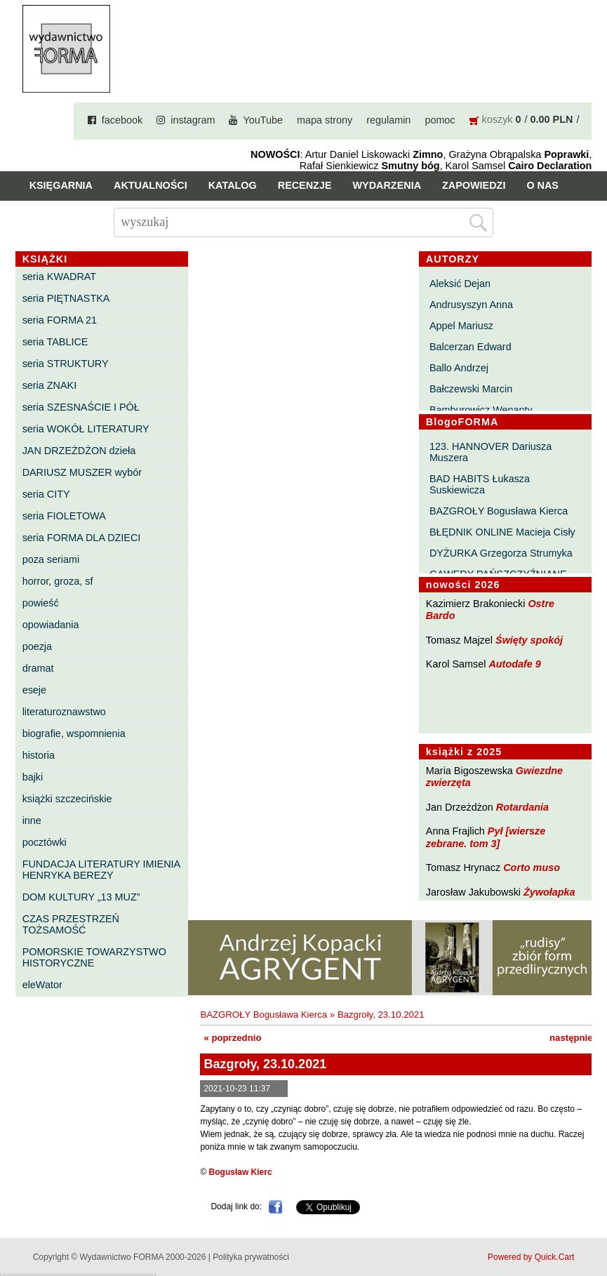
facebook (122, 120)
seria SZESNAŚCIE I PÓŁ (81, 407)
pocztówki (44, 842)
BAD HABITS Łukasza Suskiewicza (479, 484)
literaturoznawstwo (64, 711)
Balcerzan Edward (470, 346)
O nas (542, 185)
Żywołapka (549, 892)
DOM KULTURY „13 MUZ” (81, 897)
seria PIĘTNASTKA (66, 298)
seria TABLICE (55, 341)
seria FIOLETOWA (64, 515)
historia (38, 755)
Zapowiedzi (473, 185)
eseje (34, 690)
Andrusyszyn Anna (471, 304)
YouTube (263, 120)
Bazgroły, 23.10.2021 (381, 1014)
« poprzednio (232, 1037)
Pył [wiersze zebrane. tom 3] (485, 837)
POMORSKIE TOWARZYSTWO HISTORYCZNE (94, 957)
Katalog (232, 185)
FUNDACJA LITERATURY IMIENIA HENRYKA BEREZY (101, 869)
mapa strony (324, 120)
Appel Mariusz (461, 325)
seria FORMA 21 (59, 320)
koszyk (497, 119)
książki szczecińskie (67, 798)
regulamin (388, 120)
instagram (193, 120)
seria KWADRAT (59, 276)
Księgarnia (61, 185)
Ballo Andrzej (458, 367)
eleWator (42, 984)
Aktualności (150, 185)
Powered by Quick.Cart (531, 1257)
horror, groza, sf (57, 581)
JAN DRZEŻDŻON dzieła (79, 450)
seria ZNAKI (49, 385)
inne (31, 820)
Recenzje (305, 185)
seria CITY (46, 494)
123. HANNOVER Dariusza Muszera (490, 452)
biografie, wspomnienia (74, 733)
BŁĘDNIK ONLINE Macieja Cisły (502, 532)
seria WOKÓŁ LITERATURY (85, 428)
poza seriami (51, 559)
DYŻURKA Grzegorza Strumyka (501, 553)
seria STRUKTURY (65, 363)
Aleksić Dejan (460, 283)
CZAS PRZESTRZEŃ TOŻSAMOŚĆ (70, 924)
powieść (40, 603)
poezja (37, 646)
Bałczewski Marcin (470, 388)
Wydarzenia (387, 185)
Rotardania (522, 807)
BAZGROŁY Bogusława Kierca (498, 511)
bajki (33, 777)
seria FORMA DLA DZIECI (81, 537)
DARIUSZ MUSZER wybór (82, 472)
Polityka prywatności (251, 1257)
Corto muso (531, 867)
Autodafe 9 (514, 664)
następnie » (575, 1037)
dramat (38, 668)
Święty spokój (529, 640)
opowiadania (50, 624)
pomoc (440, 120)
